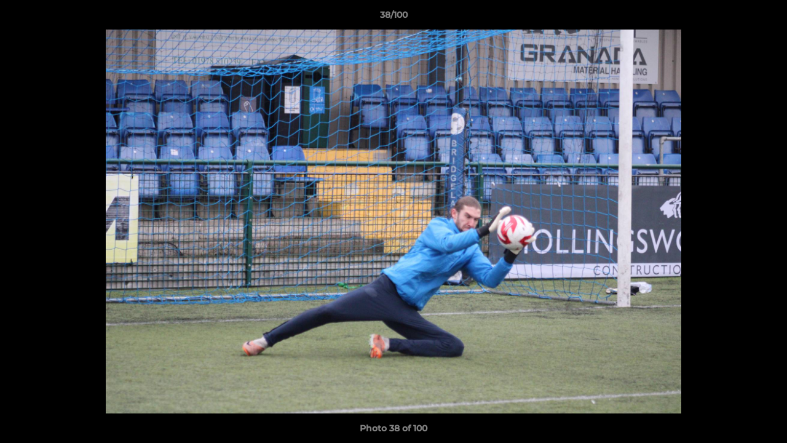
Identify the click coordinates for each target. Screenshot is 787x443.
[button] (764, 17)
